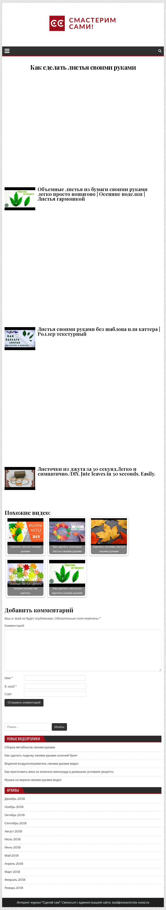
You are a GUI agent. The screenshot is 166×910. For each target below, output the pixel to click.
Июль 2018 (13, 839)
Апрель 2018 (14, 863)
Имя (9, 678)
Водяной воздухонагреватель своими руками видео (42, 763)
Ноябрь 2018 (14, 807)
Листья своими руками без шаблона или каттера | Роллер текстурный (83, 267)
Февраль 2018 (15, 880)
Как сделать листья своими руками (83, 67)
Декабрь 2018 (15, 799)
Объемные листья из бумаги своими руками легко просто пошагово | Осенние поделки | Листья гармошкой (83, 127)
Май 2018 (12, 855)
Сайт (8, 694)
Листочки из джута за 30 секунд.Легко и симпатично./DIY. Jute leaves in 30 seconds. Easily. (83, 407)
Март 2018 (12, 872)
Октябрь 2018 (15, 815)
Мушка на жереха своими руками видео (33, 780)
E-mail (11, 686)
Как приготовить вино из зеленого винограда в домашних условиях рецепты (59, 772)
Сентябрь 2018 (16, 823)
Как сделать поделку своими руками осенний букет (41, 755)
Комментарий (14, 625)
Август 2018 (13, 831)
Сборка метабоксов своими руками (30, 747)
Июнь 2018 (13, 847)
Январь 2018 (14, 888)
